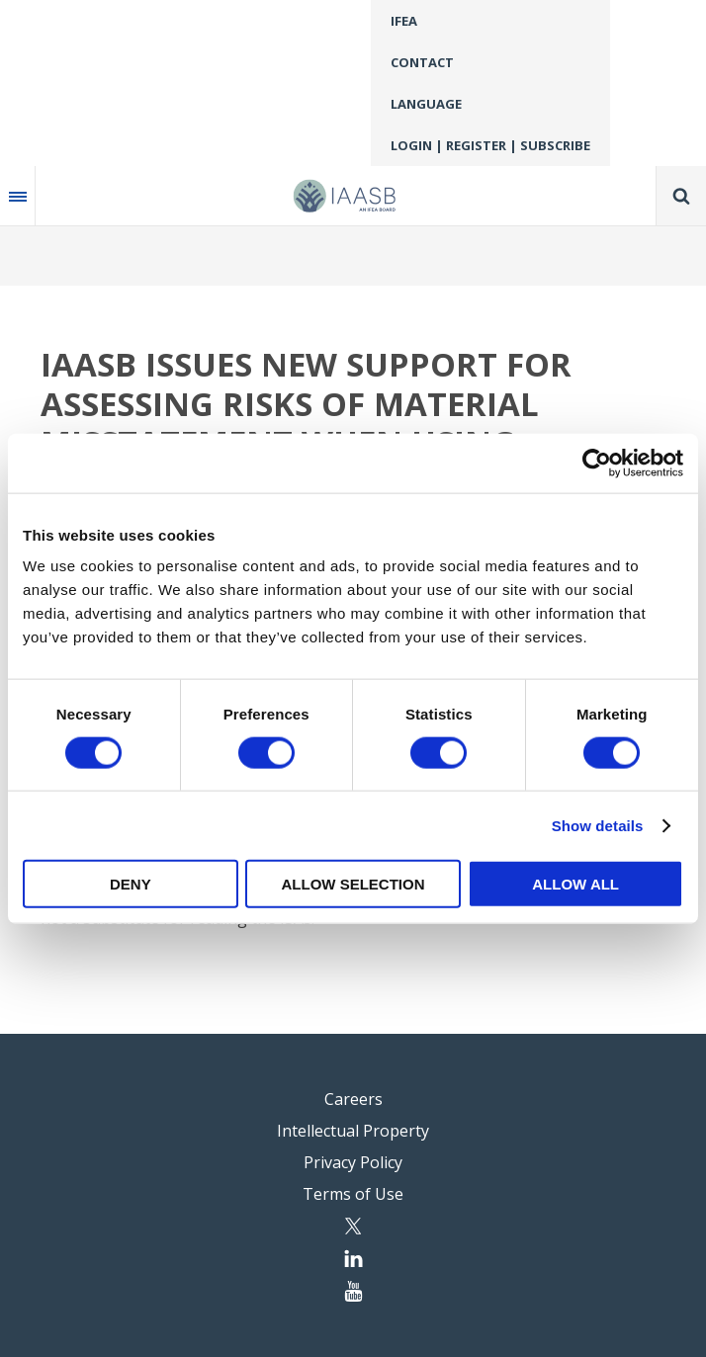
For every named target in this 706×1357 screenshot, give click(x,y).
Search (681, 196)
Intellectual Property (353, 1131)
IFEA (404, 21)
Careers (353, 1099)
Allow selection (352, 884)
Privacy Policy (353, 1162)
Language (426, 104)
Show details (598, 824)
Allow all (575, 884)
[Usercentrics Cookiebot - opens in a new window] (596, 462)
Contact (422, 62)
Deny (130, 884)
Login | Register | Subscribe (490, 145)
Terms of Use (353, 1194)
